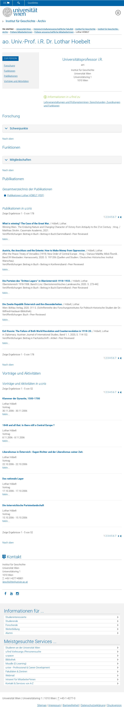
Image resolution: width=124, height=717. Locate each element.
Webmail (10, 675)
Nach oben (8, 138)
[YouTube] (11, 593)
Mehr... (6, 239)
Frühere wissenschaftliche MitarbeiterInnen (54, 32)
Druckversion (114, 705)
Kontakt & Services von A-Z (19, 683)
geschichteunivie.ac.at (15, 581)
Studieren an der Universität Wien (23, 647)
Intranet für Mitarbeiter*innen (21, 679)
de (6, 2)
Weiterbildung (13, 629)
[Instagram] (17, 593)
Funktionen (9, 70)
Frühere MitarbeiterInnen (21, 32)
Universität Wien (23, 29)
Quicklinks (33, 2)
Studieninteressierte (16, 617)
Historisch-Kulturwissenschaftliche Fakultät (53, 29)
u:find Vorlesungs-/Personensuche (23, 651)
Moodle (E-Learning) (16, 663)
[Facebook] (5, 593)
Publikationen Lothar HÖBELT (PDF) (25, 195)
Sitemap (41, 705)
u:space (10, 655)
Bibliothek (10, 659)
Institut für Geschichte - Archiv (26, 21)
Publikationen (11, 76)
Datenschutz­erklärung (93, 705)
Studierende (12, 621)
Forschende (12, 625)
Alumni (9, 633)
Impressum (54, 705)
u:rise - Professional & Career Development (28, 667)
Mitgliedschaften (20, 159)
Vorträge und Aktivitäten (16, 81)
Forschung (9, 65)
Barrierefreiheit (71, 705)
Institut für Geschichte (85, 29)
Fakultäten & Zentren (16, 671)
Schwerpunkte (19, 128)
